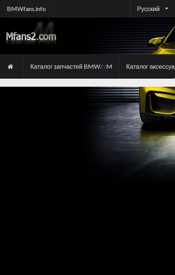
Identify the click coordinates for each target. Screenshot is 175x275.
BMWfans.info (26, 8)
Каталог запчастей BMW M (71, 66)
